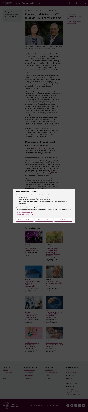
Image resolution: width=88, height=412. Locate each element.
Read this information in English (24, 214)
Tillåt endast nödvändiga (25, 220)
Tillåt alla (63, 220)
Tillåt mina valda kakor (44, 220)
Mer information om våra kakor (24, 212)
